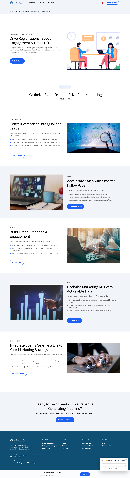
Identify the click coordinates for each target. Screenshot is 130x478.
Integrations (46, 448)
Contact (65, 448)
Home (11, 11)
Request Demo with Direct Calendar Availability (114, 465)
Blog (103, 443)
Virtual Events (86, 443)
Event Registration (48, 443)
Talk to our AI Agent (114, 468)
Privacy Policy (107, 446)
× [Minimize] (126, 459)
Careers (65, 446)
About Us (65, 443)
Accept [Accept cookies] (84, 474)
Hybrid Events (86, 448)
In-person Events (88, 446)
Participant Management (50, 446)
